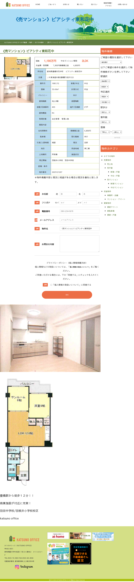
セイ (57, 202)
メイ (80, 202)
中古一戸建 (116, 175)
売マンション (114, 179)
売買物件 (108, 159)
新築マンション (118, 183)
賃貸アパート (114, 206)
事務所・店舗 (114, 195)
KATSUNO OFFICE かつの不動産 (16, 42)
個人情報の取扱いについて (82, 266)
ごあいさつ (52, 4)
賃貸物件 (108, 202)
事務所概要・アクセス (108, 4)
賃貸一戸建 (113, 214)
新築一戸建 (116, 171)
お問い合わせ (122, 4)
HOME (37, 4)
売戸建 (110, 167)
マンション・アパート (118, 198)
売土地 (110, 163)
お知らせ (66, 4)
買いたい (80, 4)
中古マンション (118, 187)
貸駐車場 (111, 210)
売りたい (94, 4)
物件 (32, 42)
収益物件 (108, 191)
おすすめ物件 (41, 42)
